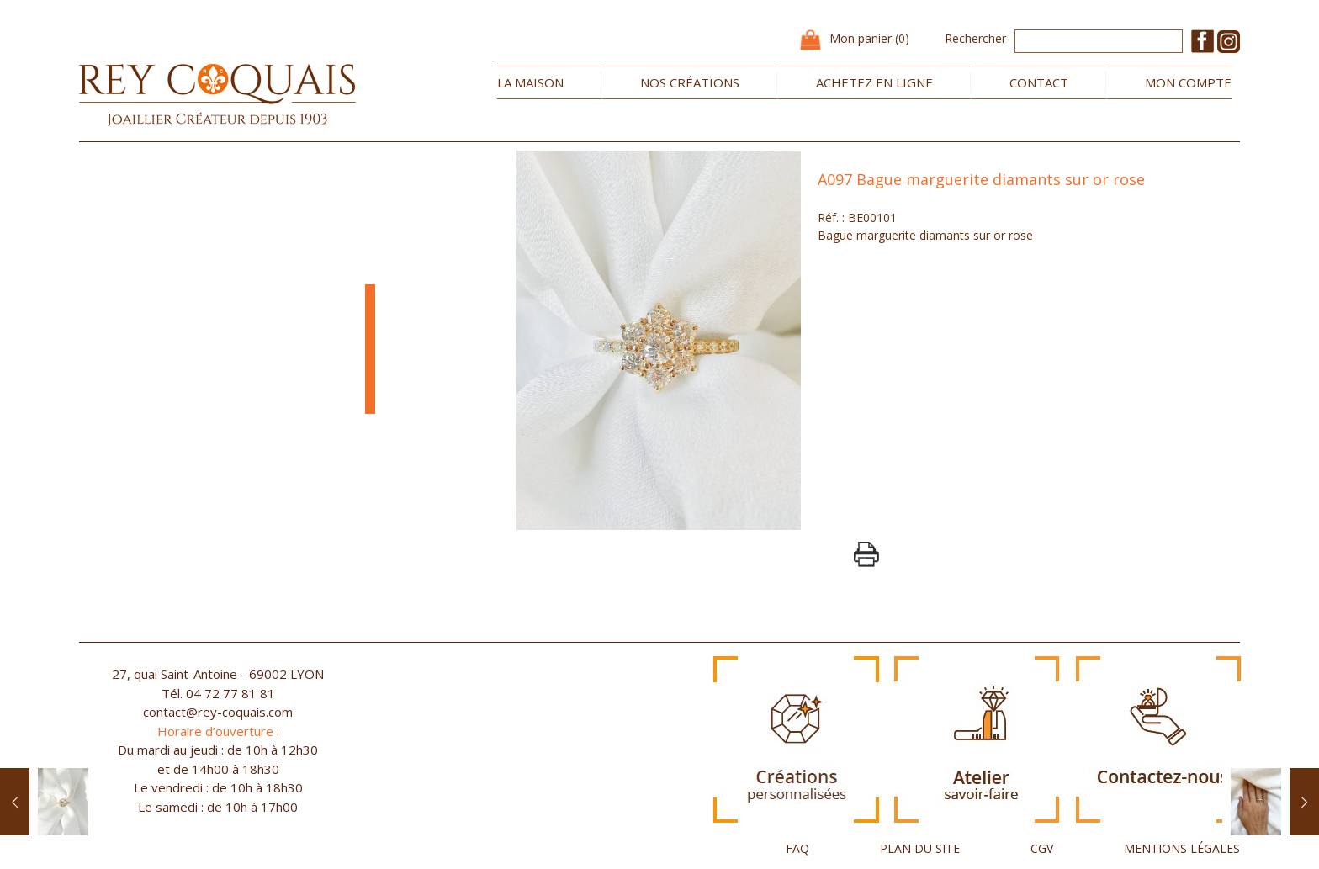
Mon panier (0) (869, 38)
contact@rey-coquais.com (218, 711)
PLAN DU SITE (920, 848)
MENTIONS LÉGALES (1182, 848)
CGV (1041, 848)
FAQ (797, 848)
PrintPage (866, 554)
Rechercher (975, 38)
